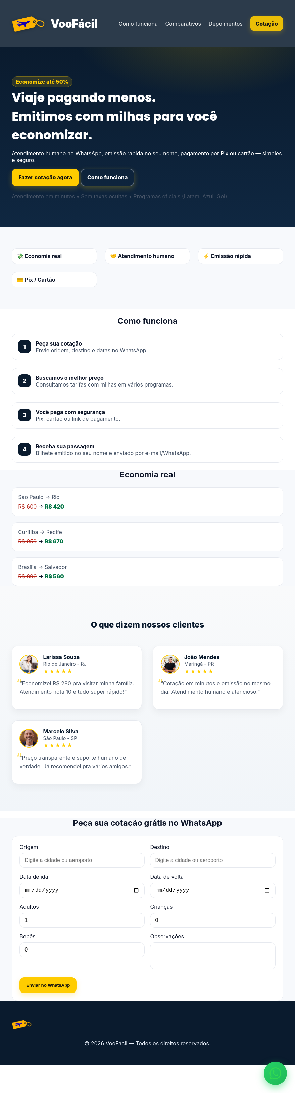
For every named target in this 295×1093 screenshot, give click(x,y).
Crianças (161, 930)
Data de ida (33, 898)
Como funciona (138, 23)
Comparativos (183, 23)
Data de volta (167, 898)
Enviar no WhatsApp (48, 1012)
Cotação (266, 23)
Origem (28, 869)
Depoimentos (226, 23)
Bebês (27, 960)
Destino (159, 869)
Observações (167, 960)
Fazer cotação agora (45, 177)
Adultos (29, 930)
